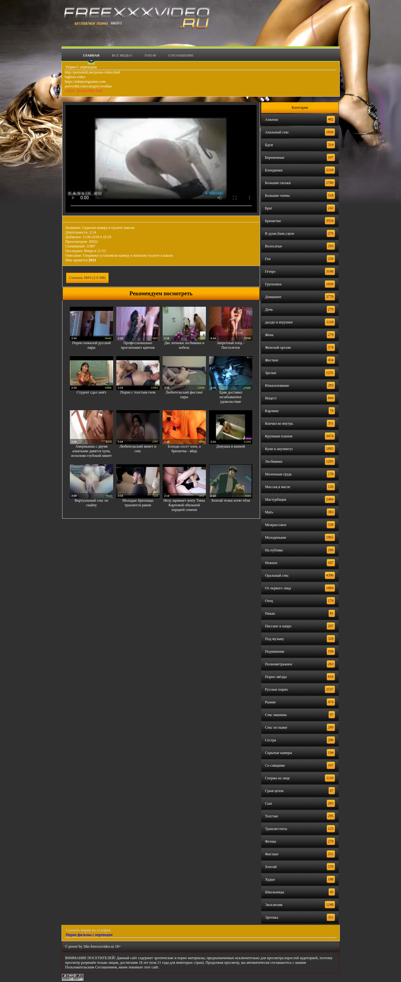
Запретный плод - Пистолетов (230, 345)
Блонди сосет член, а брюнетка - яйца (184, 448)
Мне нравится (81, 260)
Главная (91, 55)
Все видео (122, 55)
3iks (86, 946)
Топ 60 (150, 55)
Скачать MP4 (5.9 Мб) (87, 278)
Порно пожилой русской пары (91, 345)
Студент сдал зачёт (91, 392)
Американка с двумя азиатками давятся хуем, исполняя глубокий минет (91, 451)
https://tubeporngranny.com (85, 81)
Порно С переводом (81, 67)
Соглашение (181, 55)
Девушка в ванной (230, 446)
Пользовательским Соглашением (91, 967)
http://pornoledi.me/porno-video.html (92, 72)
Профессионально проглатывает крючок (138, 345)
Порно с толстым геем (138, 392)
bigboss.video (75, 77)
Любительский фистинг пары (184, 394)
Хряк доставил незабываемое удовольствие (230, 397)
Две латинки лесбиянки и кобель (184, 345)
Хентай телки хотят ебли (230, 500)
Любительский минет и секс (137, 448)
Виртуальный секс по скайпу (91, 502)
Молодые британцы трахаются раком (138, 502)
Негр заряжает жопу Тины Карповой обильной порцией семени (184, 505)
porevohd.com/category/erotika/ (89, 86)
